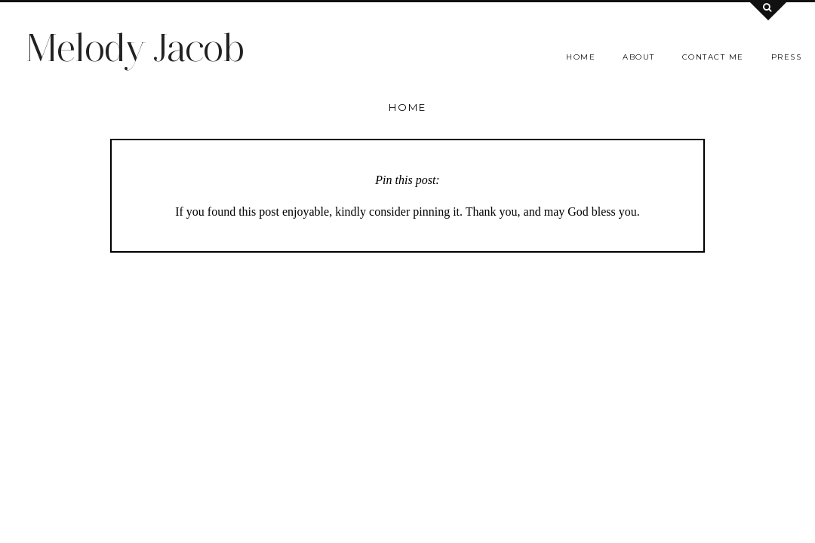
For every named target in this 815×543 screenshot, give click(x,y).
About (639, 57)
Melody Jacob (135, 48)
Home (580, 57)
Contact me (713, 57)
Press (786, 57)
